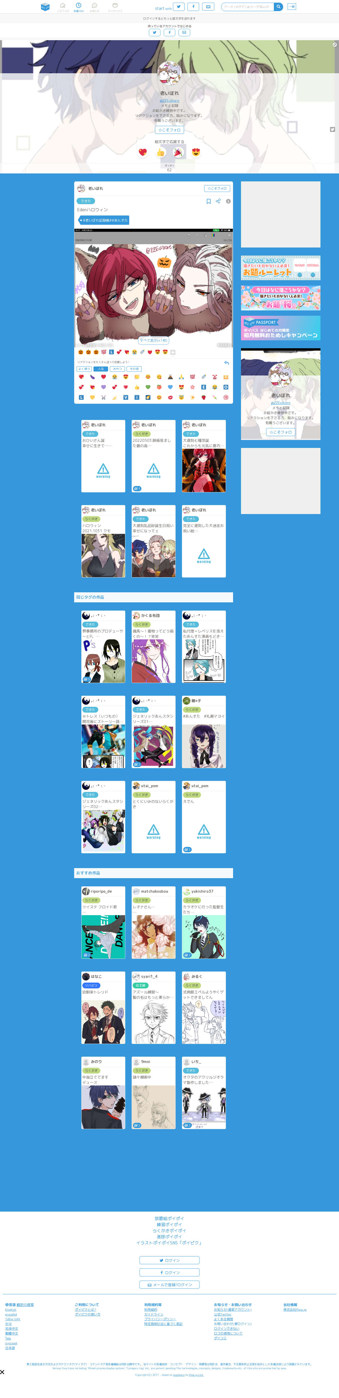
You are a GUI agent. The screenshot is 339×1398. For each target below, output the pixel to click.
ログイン (169, 1260)
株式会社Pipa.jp (295, 1309)
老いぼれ (169, 93)
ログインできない (226, 1328)
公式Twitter (223, 1314)
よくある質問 (223, 1319)
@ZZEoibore (169, 100)
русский (11, 1343)
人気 (101, 369)
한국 (8, 1324)
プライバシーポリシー (160, 1319)
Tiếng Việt (12, 1319)
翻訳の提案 (25, 1304)
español (11, 1314)
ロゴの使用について (228, 1333)
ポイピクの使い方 (87, 1314)
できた (86, 201)
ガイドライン (153, 1314)
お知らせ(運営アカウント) (233, 1309)
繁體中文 (11, 1333)
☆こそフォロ (169, 129)
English (10, 1309)
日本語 (10, 1348)
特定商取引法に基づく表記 (163, 1324)
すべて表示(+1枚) (153, 340)
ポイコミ (220, 1338)
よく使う (84, 369)
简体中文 (11, 1328)
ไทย (8, 1338)
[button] (2, 1372)
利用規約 (150, 1309)
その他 (134, 369)
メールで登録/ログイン (169, 1284)
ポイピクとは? (85, 1309)
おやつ (117, 369)
